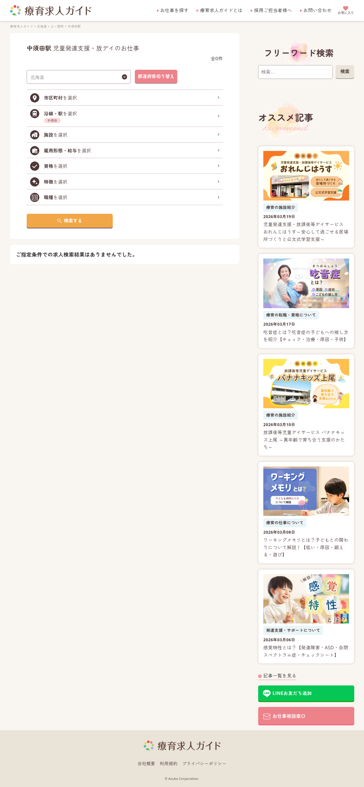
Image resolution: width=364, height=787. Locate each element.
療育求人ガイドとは (221, 10)
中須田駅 (74, 26)
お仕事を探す (174, 10)
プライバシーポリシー (204, 763)
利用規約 (169, 763)
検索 (344, 71)
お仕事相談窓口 (288, 716)
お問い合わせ (317, 10)
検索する (73, 220)
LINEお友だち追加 (292, 693)
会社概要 (146, 763)
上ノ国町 (57, 26)
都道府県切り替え (156, 76)
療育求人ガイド (21, 26)
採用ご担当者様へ (273, 10)
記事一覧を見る (279, 676)
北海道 (41, 26)
